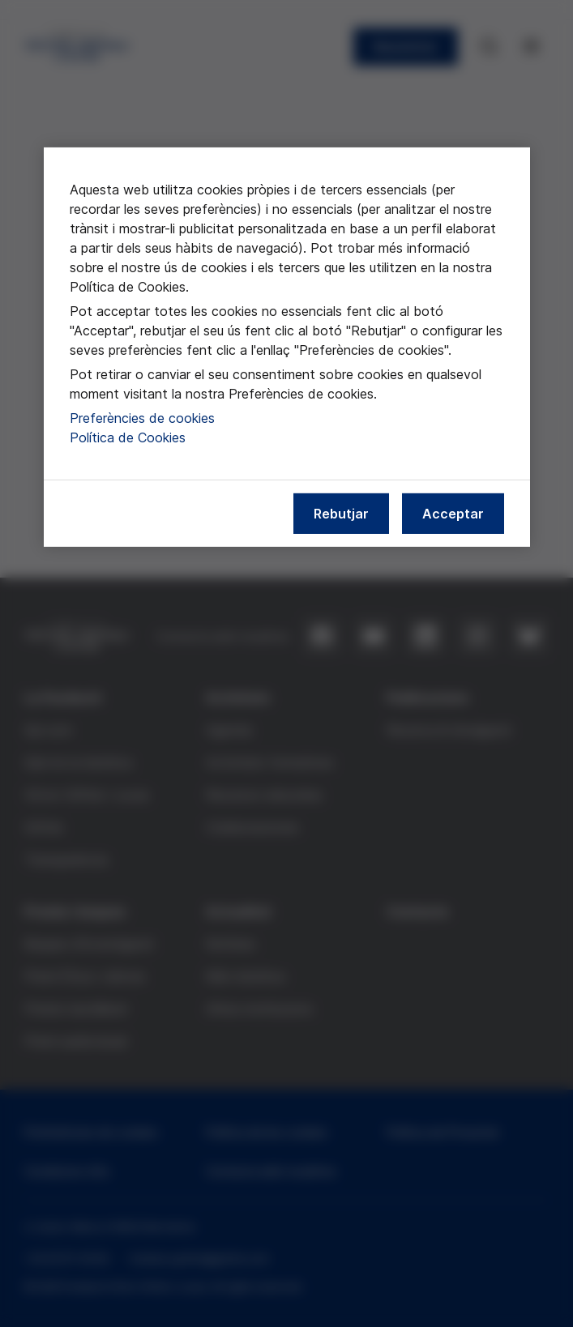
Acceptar (453, 514)
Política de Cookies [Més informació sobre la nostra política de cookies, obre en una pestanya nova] (128, 437)
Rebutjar (341, 514)
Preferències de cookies (142, 418)
